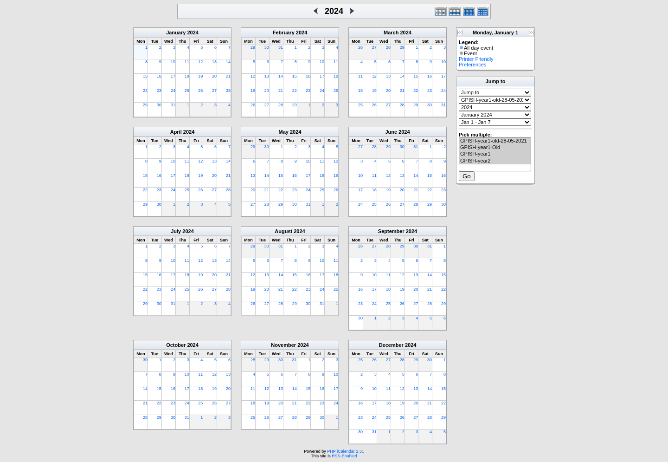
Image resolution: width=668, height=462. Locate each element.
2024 (192, 32)
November (283, 345)
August (283, 231)
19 (200, 76)
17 (173, 76)
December (391, 345)
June (391, 132)
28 (228, 90)
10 (173, 61)
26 (200, 90)
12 (200, 61)
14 (228, 61)
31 (173, 105)
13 (214, 61)
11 (187, 61)
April (176, 132)
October (176, 345)
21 (228, 76)
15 (145, 76)
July (176, 231)
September (391, 231)
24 (173, 90)
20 (214, 76)
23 (159, 90)
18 (187, 76)
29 (145, 105)
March (391, 32)
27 (214, 90)
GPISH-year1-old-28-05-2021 (495, 141)
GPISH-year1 (495, 154)
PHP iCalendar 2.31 (345, 451)
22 (145, 90)
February (284, 32)
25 (187, 90)
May (284, 132)
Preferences (472, 64)
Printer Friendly (476, 59)
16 (159, 76)
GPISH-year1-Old (495, 147)
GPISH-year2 (495, 161)
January (176, 32)
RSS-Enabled (344, 456)
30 (159, 105)
